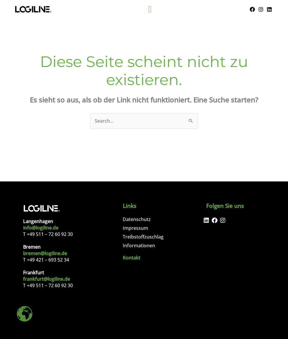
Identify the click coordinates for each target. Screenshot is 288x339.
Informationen (139, 245)
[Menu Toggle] (150, 9)
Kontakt (131, 258)
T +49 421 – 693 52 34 (46, 260)
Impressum (135, 228)
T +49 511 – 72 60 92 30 (48, 234)
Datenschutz (137, 219)
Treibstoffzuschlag (143, 237)
